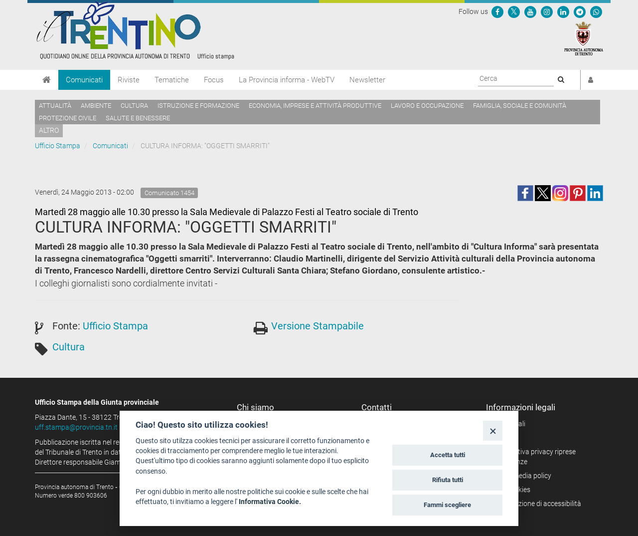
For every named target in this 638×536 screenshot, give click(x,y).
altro (49, 130)
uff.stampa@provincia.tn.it (76, 427)
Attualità (55, 105)
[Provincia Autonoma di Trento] (583, 38)
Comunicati (84, 79)
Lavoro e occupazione (427, 105)
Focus (214, 79)
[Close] (492, 430)
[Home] (46, 80)
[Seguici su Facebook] (497, 11)
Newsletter (367, 79)
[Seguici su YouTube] (530, 11)
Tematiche (172, 79)
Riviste (129, 79)
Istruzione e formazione (198, 105)
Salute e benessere (138, 118)
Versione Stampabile (317, 326)
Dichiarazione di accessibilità (537, 504)
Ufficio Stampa (57, 146)
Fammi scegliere (447, 505)
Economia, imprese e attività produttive (315, 105)
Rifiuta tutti (447, 480)
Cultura (134, 105)
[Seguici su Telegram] (580, 11)
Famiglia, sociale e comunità (519, 105)
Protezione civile (67, 118)
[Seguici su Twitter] (514, 11)
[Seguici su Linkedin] (563, 11)
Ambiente (96, 105)
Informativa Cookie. (270, 502)
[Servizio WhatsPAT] (596, 11)
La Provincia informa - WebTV (286, 79)
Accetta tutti (447, 455)
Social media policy (522, 476)
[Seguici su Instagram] (547, 11)
